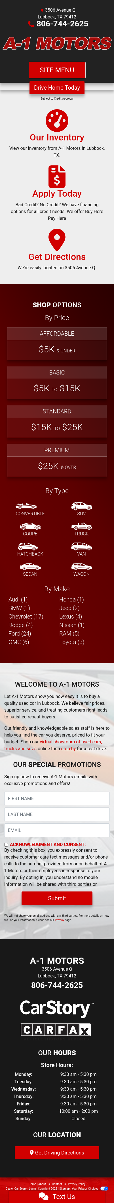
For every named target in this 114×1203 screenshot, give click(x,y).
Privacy (59, 920)
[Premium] (57, 460)
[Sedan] (30, 570)
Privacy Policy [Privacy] (77, 1184)
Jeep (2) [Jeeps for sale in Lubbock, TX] (69, 608)
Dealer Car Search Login (21, 1188)
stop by (68, 748)
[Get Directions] (57, 252)
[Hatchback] (30, 550)
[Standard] (57, 421)
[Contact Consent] (6, 845)
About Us (44, 1184)
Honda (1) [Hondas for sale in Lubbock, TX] (71, 599)
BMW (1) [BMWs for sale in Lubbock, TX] (19, 608)
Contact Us (59, 1184)
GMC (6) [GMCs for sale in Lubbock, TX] (19, 642)
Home (32, 1184)
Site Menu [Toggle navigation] (57, 70)
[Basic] (57, 382)
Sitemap (64, 1188)
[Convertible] (30, 509)
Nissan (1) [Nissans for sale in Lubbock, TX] (72, 625)
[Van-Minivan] (81, 550)
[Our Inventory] (57, 136)
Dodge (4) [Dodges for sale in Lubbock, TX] (21, 625)
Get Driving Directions (57, 1153)
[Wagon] (81, 570)
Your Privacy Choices (90, 1188)
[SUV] (81, 509)
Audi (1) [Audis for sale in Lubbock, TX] (18, 599)
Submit (57, 898)
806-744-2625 (62, 23)
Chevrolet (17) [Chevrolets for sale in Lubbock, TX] (26, 616)
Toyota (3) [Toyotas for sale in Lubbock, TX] (72, 642)
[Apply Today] (57, 195)
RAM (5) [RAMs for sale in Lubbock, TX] (69, 633)
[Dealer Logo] (57, 44)
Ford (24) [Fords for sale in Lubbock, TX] (20, 633)
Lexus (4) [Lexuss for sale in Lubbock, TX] (70, 616)
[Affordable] (57, 343)
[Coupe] (30, 529)
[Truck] (81, 529)
